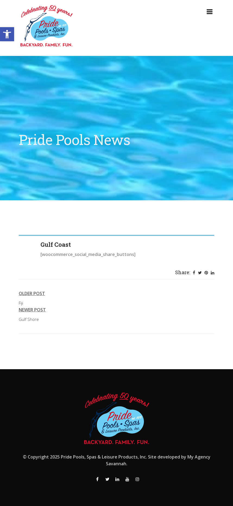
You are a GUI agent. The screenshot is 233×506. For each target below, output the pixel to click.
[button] (7, 34)
